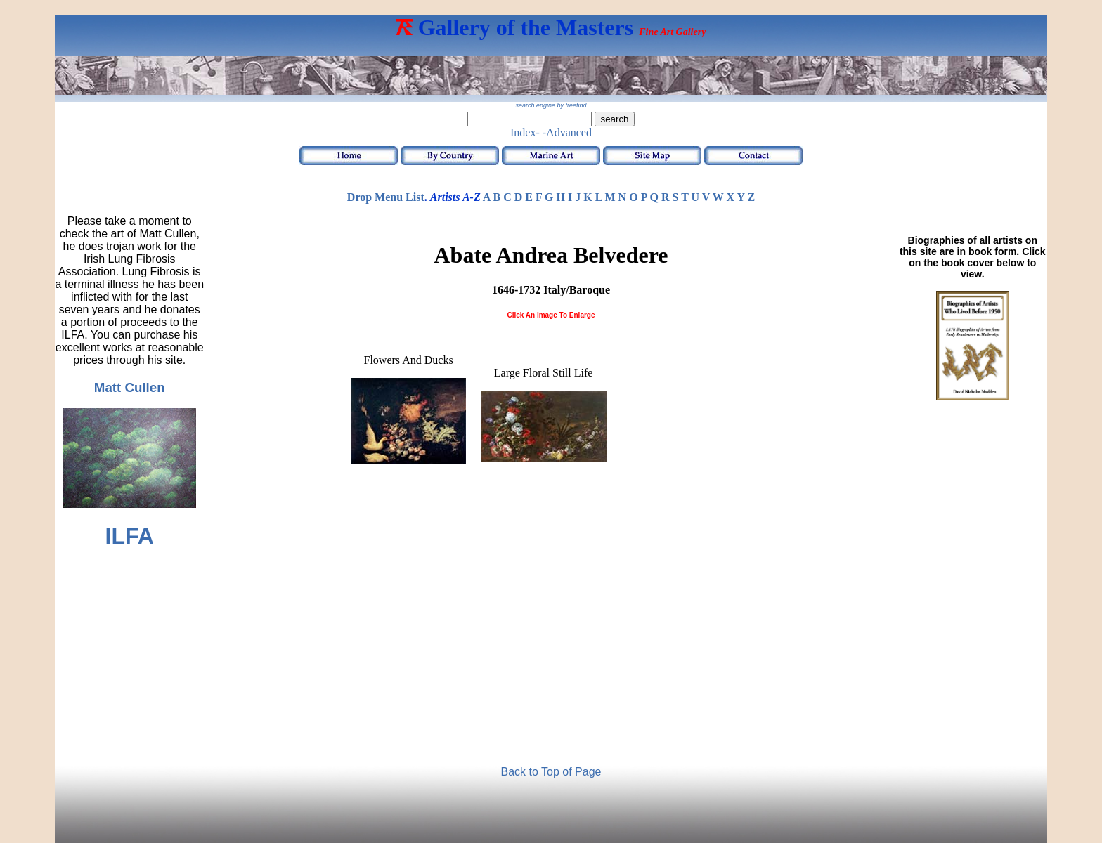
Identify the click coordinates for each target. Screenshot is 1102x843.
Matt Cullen (129, 387)
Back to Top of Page (551, 772)
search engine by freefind (550, 105)
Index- (525, 132)
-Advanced (567, 132)
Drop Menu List (385, 197)
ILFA (129, 536)
